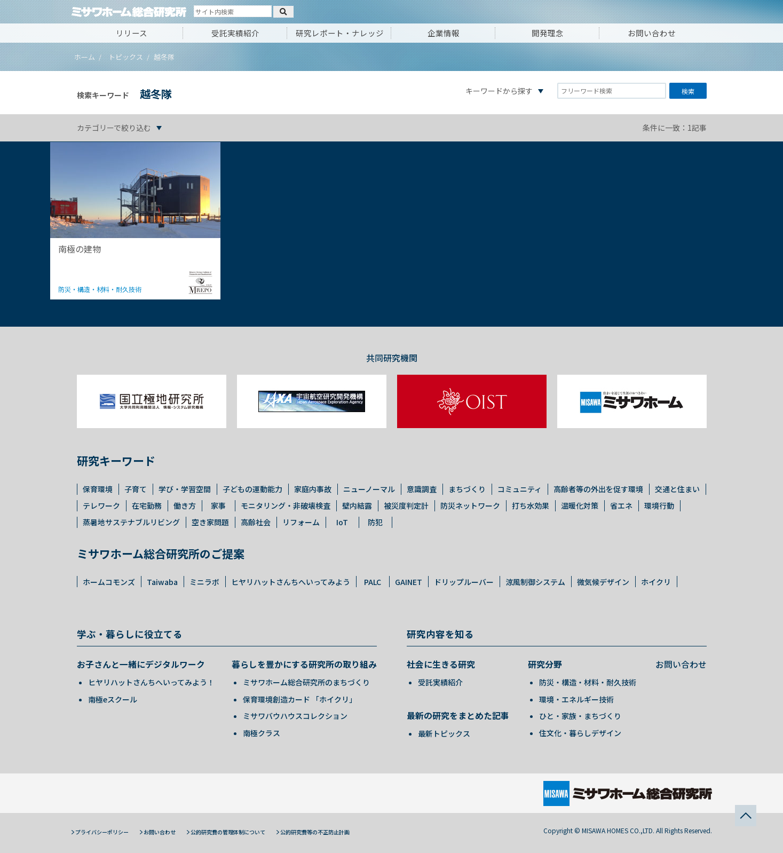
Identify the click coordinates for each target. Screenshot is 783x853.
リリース (131, 32)
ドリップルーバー (464, 581)
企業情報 (444, 32)
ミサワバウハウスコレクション (295, 715)
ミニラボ (204, 581)
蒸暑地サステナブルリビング (131, 522)
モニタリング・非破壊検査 (285, 505)
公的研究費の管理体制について (228, 832)
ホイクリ (656, 581)
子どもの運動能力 (252, 489)
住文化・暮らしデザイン (580, 733)
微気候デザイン (603, 581)
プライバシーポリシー (102, 832)
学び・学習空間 (185, 489)
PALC (372, 581)
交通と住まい (677, 489)
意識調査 (422, 489)
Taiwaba (162, 581)
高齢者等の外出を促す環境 (598, 489)
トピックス (125, 57)
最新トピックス (444, 733)
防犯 (375, 522)
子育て (135, 489)
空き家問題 (210, 522)
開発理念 (548, 32)
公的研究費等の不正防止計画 (315, 832)
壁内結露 (357, 505)
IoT (342, 522)
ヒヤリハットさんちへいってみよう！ (151, 682)
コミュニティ (519, 489)
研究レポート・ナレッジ (340, 32)
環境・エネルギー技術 (576, 699)
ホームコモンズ (109, 581)
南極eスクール (112, 699)
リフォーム (301, 522)
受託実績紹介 (235, 32)
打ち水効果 (530, 505)
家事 (218, 505)
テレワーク (101, 505)
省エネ (621, 505)
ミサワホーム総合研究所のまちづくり (306, 682)
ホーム (84, 57)
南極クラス (261, 733)
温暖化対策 (579, 505)
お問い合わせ (652, 32)
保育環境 (98, 489)
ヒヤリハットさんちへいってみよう (290, 581)
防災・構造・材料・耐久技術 (587, 682)
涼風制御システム (535, 581)
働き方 (184, 505)
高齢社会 (256, 522)
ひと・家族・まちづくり (580, 715)
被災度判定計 (406, 505)
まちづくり (467, 489)
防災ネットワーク (470, 505)
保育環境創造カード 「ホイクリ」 (300, 699)
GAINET (408, 581)
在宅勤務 (147, 505)
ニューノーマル (369, 489)
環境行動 (659, 505)
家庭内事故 (312, 489)
